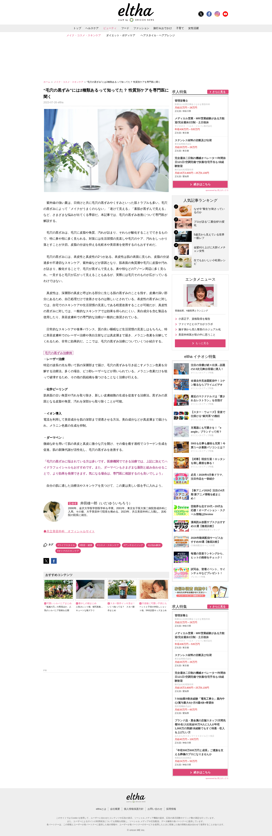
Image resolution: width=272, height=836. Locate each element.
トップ (77, 28)
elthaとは (101, 808)
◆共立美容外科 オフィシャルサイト (69, 531)
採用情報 (171, 808)
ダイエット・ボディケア (120, 35)
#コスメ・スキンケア (108, 545)
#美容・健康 (86, 545)
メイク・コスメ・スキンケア (83, 35)
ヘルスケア (92, 28)
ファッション (141, 28)
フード (125, 28)
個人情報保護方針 (134, 808)
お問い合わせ (155, 808)
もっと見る (202, 343)
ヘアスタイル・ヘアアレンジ (158, 35)
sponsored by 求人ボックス (217, 190)
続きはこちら (202, 184)
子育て (180, 28)
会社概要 (115, 808)
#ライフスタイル (66, 545)
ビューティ (110, 28)
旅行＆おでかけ (162, 28)
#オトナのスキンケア (68, 551)
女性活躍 (193, 28)
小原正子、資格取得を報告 (194, 318)
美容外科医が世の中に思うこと (197, 334)
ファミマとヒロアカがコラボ (195, 324)
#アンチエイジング (133, 545)
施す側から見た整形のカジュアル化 (199, 329)
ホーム (47, 82)
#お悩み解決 (154, 545)
